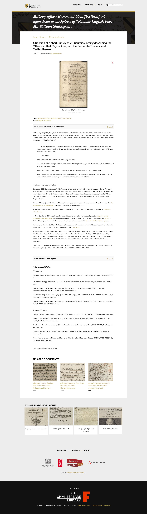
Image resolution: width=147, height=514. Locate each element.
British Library (51, 118)
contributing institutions (75, 472)
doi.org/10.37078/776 (43, 120)
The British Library (56, 53)
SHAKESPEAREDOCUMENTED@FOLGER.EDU (94, 505)
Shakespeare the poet (61, 429)
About (99, 5)
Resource (77, 5)
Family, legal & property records (85, 430)
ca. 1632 (76, 227)
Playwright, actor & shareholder (36, 429)
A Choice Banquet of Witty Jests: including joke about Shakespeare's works (72, 385)
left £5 (107, 218)
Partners (89, 5)
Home (35, 37)
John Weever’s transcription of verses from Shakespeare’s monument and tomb (99, 385)
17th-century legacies (56, 37)
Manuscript (42, 118)
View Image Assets (112, 62)
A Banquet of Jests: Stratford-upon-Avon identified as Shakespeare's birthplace (43, 385)
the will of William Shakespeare (97, 221)
